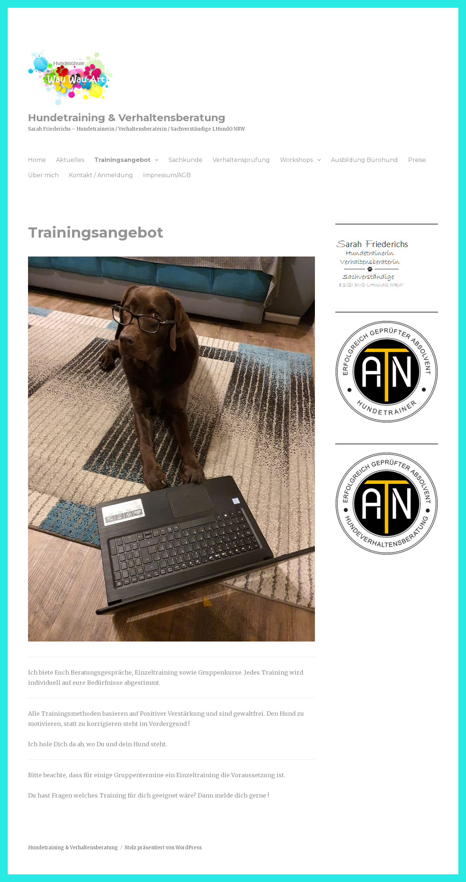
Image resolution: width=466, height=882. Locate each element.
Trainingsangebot (122, 159)
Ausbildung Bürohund (364, 159)
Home (37, 159)
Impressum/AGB (167, 175)
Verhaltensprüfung (241, 159)
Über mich (43, 175)
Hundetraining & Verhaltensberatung (126, 117)
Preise (417, 159)
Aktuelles (70, 159)
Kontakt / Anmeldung (101, 175)
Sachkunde (185, 159)
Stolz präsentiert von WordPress (163, 848)
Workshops (296, 159)
